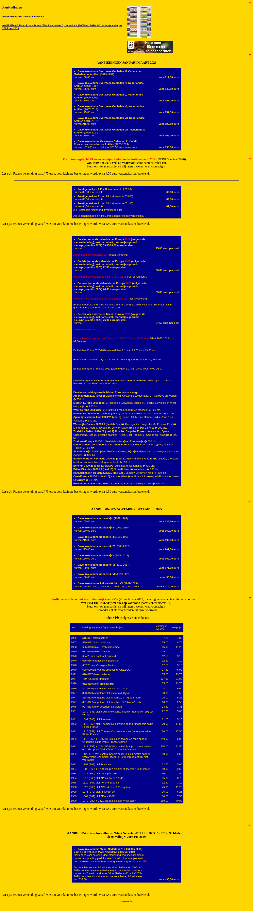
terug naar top (126, 901)
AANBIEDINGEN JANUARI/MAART (23, 16)
